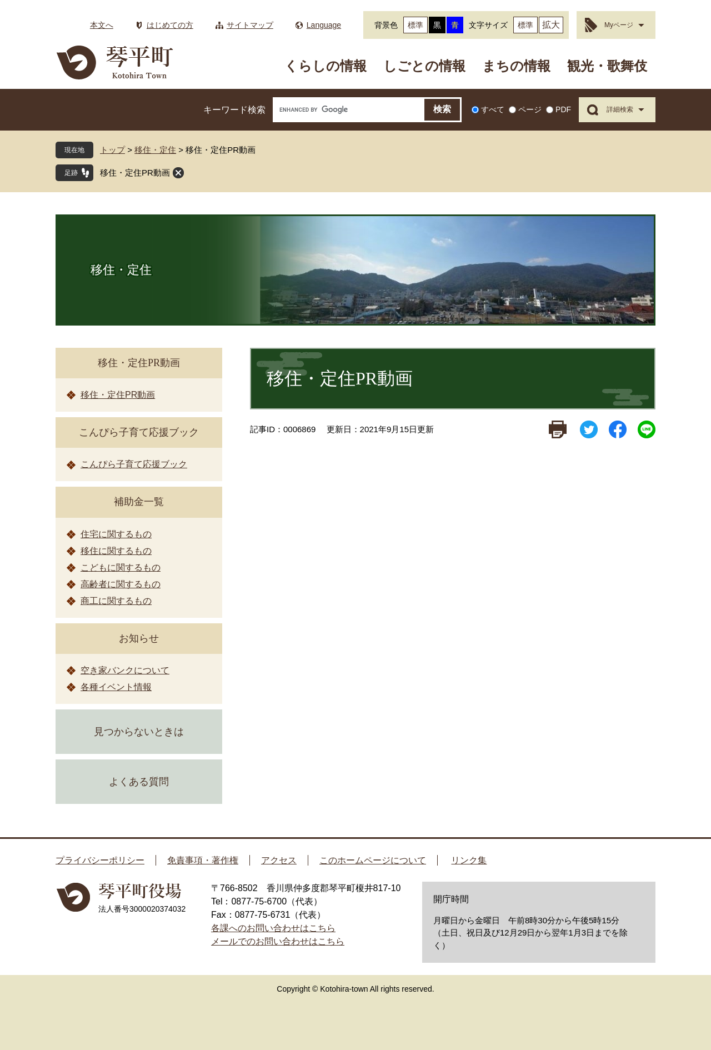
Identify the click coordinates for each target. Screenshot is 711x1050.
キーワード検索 (234, 109)
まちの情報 (516, 65)
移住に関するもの (116, 551)
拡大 (551, 24)
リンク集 (469, 860)
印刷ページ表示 (558, 429)
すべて (492, 109)
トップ (112, 149)
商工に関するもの (116, 601)
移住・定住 (155, 149)
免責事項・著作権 (202, 860)
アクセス (279, 860)
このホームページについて (372, 860)
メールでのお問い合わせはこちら (277, 941)
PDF (563, 109)
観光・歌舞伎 (607, 65)
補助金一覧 (139, 501)
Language (324, 25)
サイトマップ (250, 25)
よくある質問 (139, 781)
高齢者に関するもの (121, 584)
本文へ (101, 25)
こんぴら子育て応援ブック (139, 432)
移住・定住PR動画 (135, 172)
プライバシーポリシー (100, 860)
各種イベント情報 (116, 687)
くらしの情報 (325, 65)
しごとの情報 (424, 65)
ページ (530, 109)
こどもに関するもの (121, 567)
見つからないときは (139, 731)
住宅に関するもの (116, 534)
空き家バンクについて (125, 670)
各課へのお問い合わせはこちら (273, 928)
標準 (415, 25)
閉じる (178, 172)
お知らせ (139, 638)
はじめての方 (170, 25)
